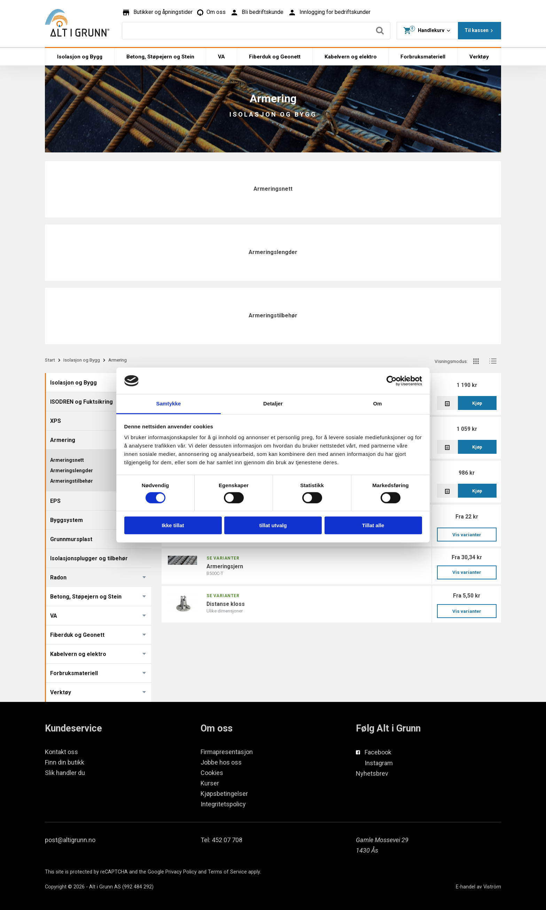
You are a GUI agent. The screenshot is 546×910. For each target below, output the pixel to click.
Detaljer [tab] (273, 404)
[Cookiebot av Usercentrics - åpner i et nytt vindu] (391, 380)
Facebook (378, 752)
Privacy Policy (181, 872)
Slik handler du (65, 772)
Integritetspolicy (223, 804)
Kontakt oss (61, 751)
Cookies (212, 772)
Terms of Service (227, 872)
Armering (62, 440)
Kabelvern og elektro (351, 57)
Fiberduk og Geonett (275, 57)
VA (221, 57)
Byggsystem (66, 520)
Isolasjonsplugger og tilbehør (89, 558)
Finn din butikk (64, 762)
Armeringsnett (273, 188)
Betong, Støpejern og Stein (160, 57)
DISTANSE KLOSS (225, 604)
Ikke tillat (173, 525)
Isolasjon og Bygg (79, 57)
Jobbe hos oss (221, 762)
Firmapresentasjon (227, 751)
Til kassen (480, 30)
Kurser (210, 783)
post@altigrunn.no (70, 840)
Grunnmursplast (71, 539)
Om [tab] (377, 404)
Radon (58, 577)
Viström (492, 887)
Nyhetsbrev (372, 773)
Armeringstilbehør (273, 315)
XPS (55, 421)
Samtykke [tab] (168, 404)
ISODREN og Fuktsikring (81, 401)
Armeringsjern (224, 566)
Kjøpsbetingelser (224, 793)
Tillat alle (373, 525)
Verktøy (479, 57)
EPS (55, 501)
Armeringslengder (273, 252)
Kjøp (477, 403)
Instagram (379, 763)
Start (50, 360)
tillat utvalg (273, 525)
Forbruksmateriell (422, 57)
